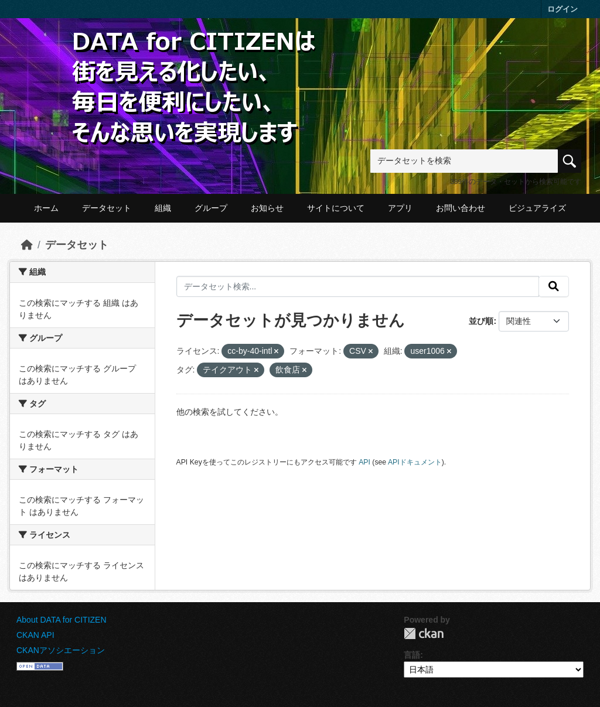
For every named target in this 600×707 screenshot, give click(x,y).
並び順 (481, 321)
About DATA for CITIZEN (61, 619)
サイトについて (335, 208)
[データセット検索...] (358, 286)
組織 (163, 208)
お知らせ (267, 208)
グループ (211, 208)
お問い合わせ (460, 208)
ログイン (562, 9)
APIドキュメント (415, 462)
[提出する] (553, 286)
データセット (106, 208)
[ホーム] (27, 245)
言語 (412, 655)
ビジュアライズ (537, 208)
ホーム (46, 208)
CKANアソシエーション (60, 650)
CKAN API (35, 635)
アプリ (400, 208)
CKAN (424, 633)
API (364, 462)
